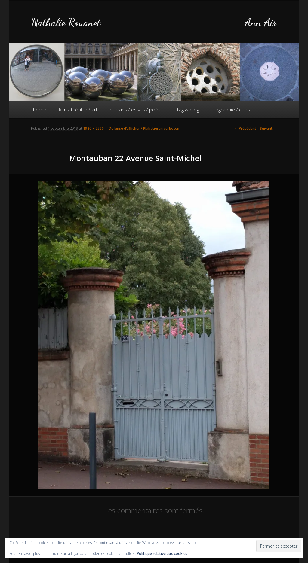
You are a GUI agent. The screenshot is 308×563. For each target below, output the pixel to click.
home (39, 109)
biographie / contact (233, 109)
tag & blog (188, 109)
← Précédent (245, 128)
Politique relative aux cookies (162, 553)
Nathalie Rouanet (65, 22)
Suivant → (268, 128)
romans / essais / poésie (137, 109)
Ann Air (261, 22)
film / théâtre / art (78, 109)
